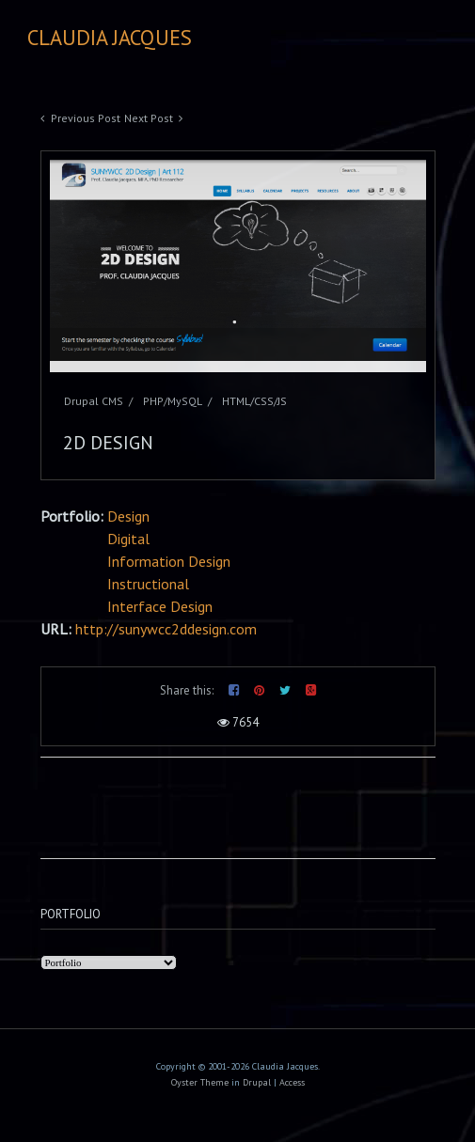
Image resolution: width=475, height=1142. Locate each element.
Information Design (168, 561)
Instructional (148, 583)
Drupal (257, 1082)
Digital (128, 538)
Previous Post (85, 118)
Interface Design (160, 606)
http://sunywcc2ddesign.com (166, 628)
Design (128, 516)
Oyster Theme (200, 1082)
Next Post (148, 118)
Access (292, 1082)
